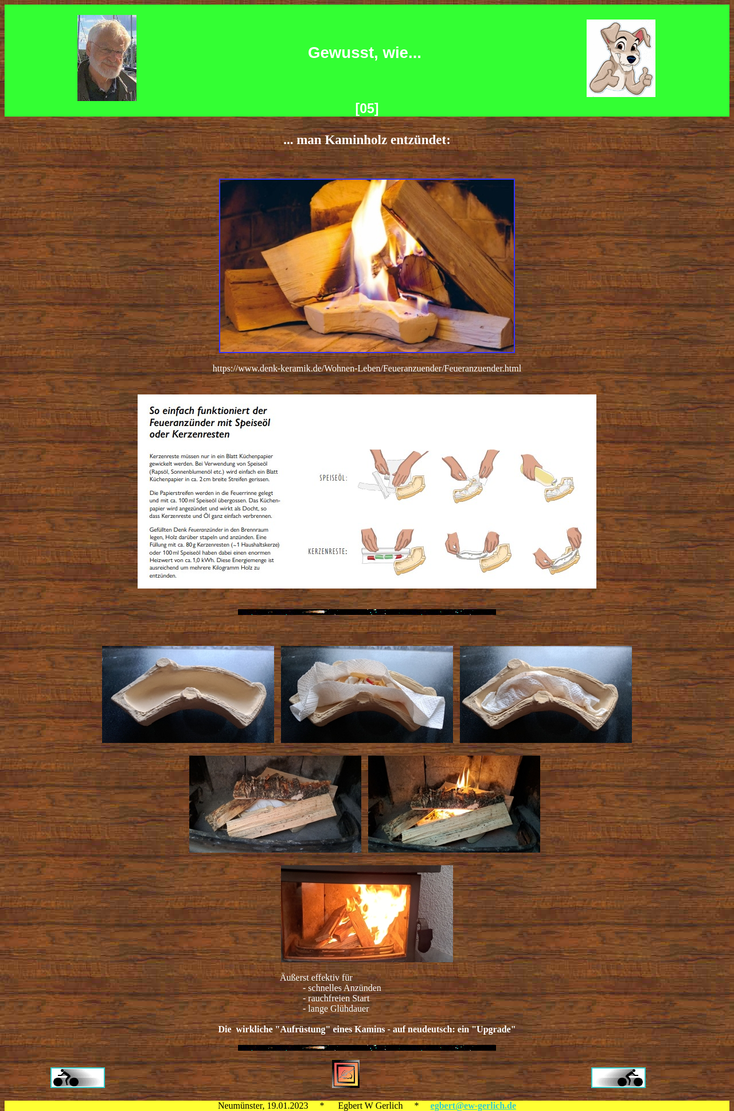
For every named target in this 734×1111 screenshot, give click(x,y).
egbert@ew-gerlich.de (474, 1105)
